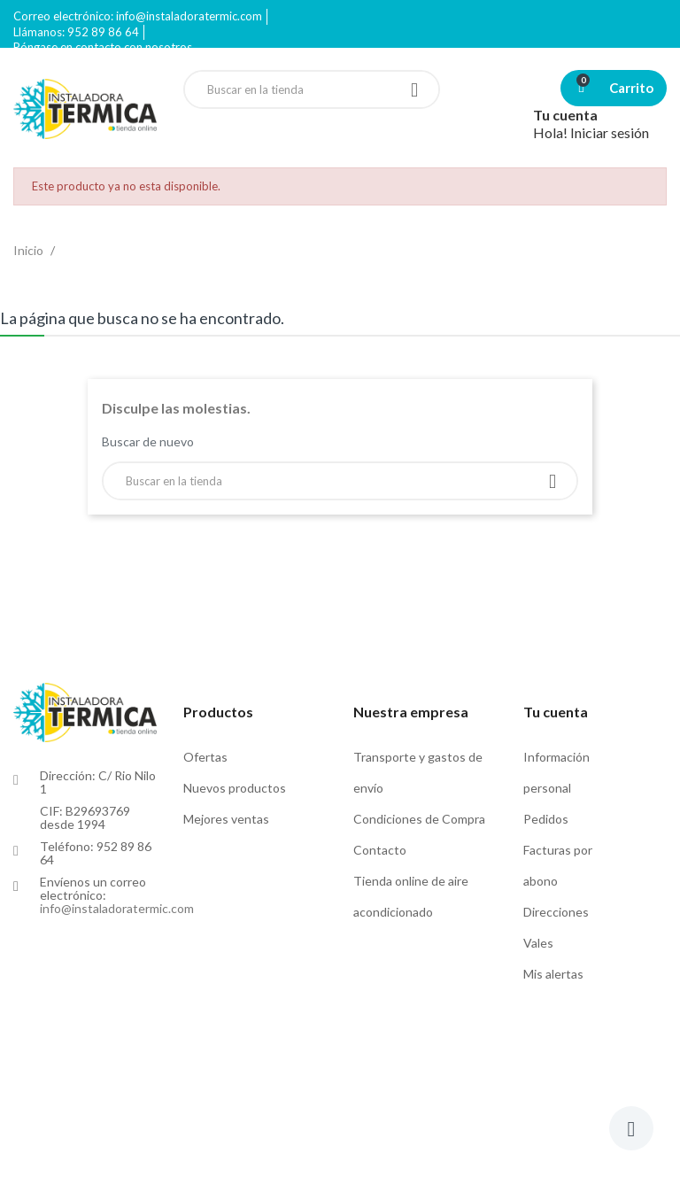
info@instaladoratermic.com (117, 908)
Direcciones (556, 911)
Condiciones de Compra (419, 818)
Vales (538, 942)
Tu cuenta (555, 711)
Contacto (379, 849)
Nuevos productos (234, 787)
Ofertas (205, 756)
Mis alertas (553, 973)
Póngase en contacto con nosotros (102, 47)
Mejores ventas (226, 818)
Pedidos (545, 818)
